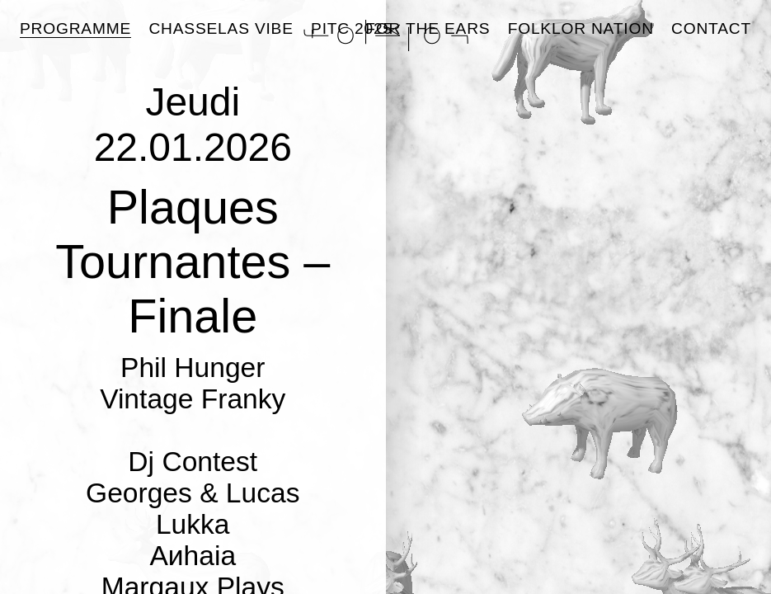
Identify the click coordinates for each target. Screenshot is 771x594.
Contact (711, 28)
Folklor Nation (581, 28)
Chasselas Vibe (220, 28)
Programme (75, 28)
